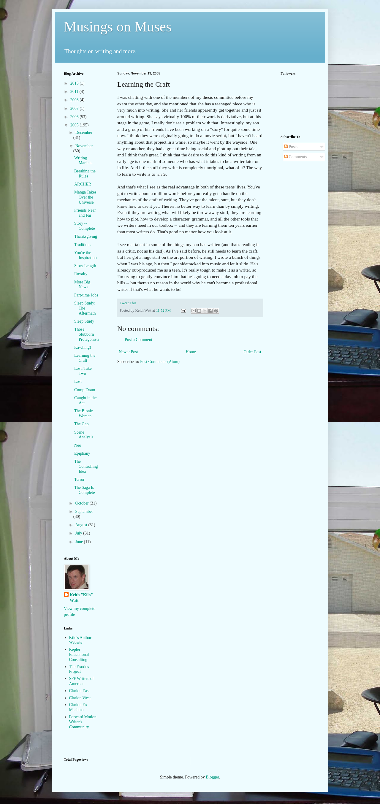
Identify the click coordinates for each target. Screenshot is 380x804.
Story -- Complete (84, 226)
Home (191, 352)
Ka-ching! (82, 347)
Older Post (253, 352)
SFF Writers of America (81, 681)
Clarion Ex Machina (78, 707)
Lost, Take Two (83, 371)
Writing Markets (83, 160)
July (79, 533)
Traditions (82, 244)
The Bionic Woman (83, 413)
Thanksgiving (85, 236)
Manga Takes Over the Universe (85, 197)
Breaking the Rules (85, 173)
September (84, 511)
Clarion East (79, 691)
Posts (290, 147)
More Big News (82, 284)
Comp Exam (84, 390)
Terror (79, 479)
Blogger (212, 777)
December (83, 132)
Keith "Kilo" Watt (81, 598)
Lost (78, 381)
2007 (75, 108)
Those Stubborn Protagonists (86, 334)
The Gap (81, 424)
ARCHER (82, 184)
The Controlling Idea (86, 466)
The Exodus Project (79, 669)
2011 (75, 91)
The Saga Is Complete (84, 490)
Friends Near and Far (85, 213)
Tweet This (128, 303)
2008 (75, 100)
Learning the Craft (84, 358)
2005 (75, 125)
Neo (77, 445)
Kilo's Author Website (80, 640)
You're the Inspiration (85, 255)
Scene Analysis (83, 435)
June (79, 542)
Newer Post (128, 352)
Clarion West (80, 698)
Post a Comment (138, 339)
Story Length (85, 266)
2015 (75, 83)
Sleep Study (84, 321)
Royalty (80, 274)
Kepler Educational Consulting (79, 654)
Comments (295, 157)
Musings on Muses (118, 26)
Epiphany (82, 453)
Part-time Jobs (86, 295)
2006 (75, 117)
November (84, 146)
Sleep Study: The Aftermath (85, 308)
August (81, 525)
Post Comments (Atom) (160, 361)
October (82, 503)
